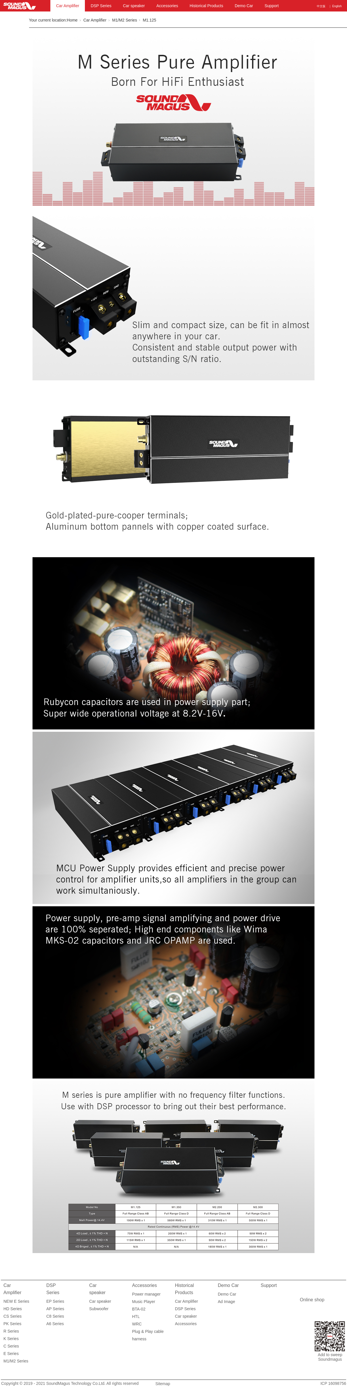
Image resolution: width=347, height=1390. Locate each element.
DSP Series (101, 5)
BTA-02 (138, 1309)
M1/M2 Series (124, 20)
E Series (11, 1353)
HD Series (12, 1308)
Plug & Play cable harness (148, 1332)
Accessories (167, 5)
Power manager (146, 1294)
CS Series (12, 1316)
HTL (136, 1316)
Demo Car (244, 5)
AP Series (55, 1308)
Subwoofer (98, 1308)
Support (271, 5)
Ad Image (226, 1301)
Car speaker (134, 5)
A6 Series (55, 1323)
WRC (137, 1324)
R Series (11, 1331)
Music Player (143, 1301)
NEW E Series (16, 1301)
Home (72, 20)
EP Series (55, 1301)
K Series (11, 1338)
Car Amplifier (67, 5)
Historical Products (206, 5)
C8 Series (55, 1316)
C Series (11, 1346)
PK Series (12, 1323)
